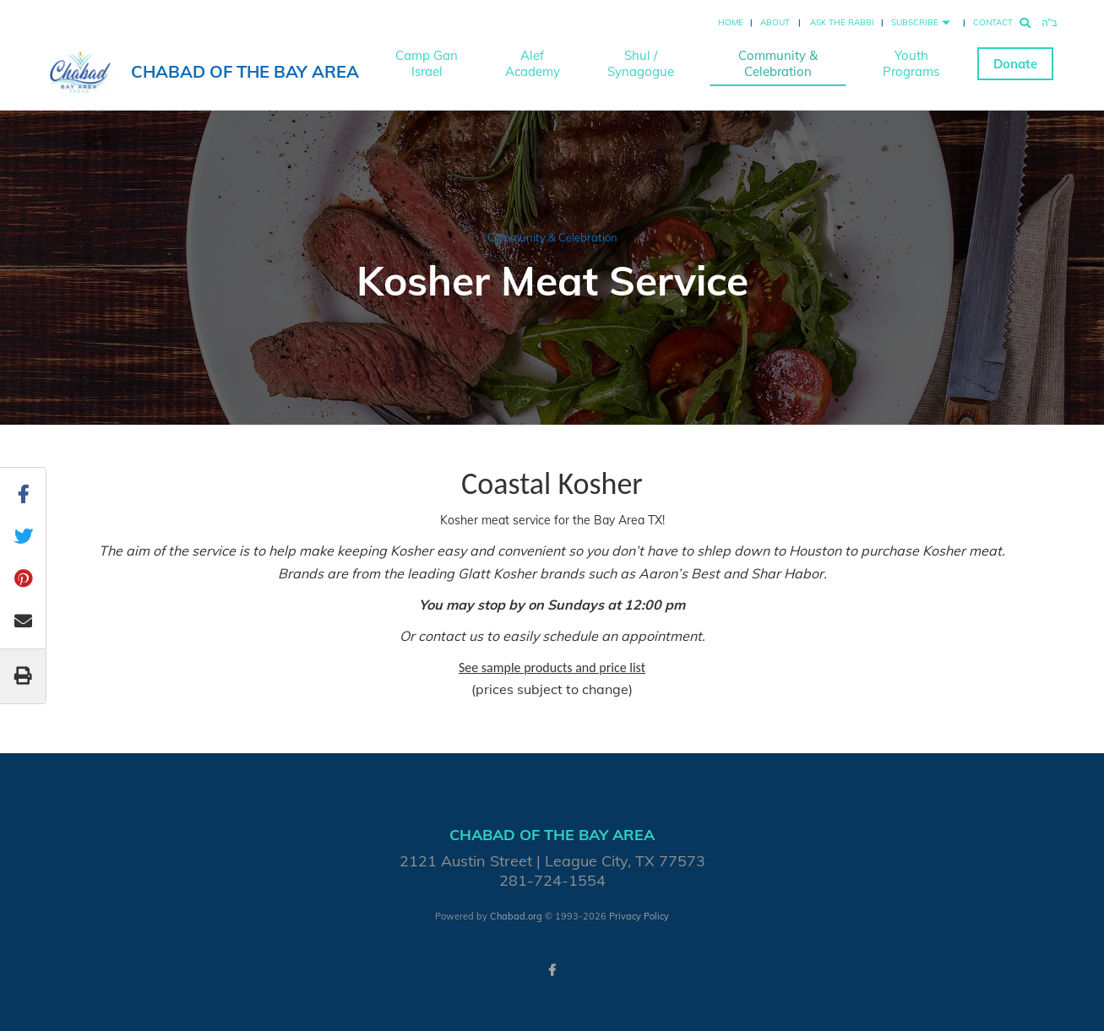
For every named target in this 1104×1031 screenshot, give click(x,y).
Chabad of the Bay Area (245, 71)
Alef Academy (532, 63)
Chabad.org (516, 916)
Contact (993, 22)
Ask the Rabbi (842, 22)
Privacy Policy (639, 916)
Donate (1015, 64)
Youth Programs (911, 63)
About (775, 22)
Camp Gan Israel (426, 63)
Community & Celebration (778, 63)
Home (730, 22)
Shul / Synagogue (640, 63)
